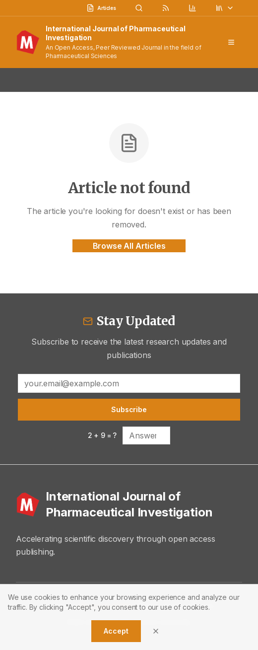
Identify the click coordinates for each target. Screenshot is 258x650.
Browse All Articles (129, 246)
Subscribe (129, 409)
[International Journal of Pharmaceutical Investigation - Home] (129, 504)
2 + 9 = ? (102, 435)
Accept (116, 631)
